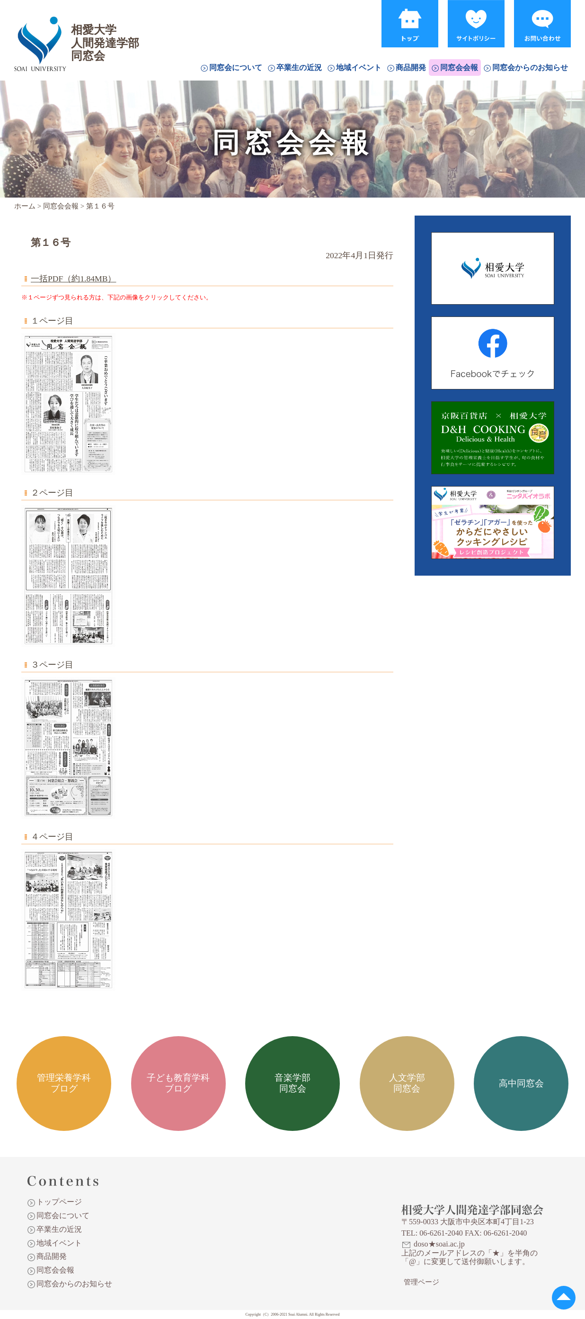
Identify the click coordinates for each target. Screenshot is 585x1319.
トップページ (59, 1202)
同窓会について (235, 67)
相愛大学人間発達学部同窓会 (39, 31)
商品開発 (411, 67)
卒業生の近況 (299, 67)
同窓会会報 (459, 67)
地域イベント (358, 67)
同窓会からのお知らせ (530, 67)
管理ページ (421, 1282)
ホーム (24, 206)
